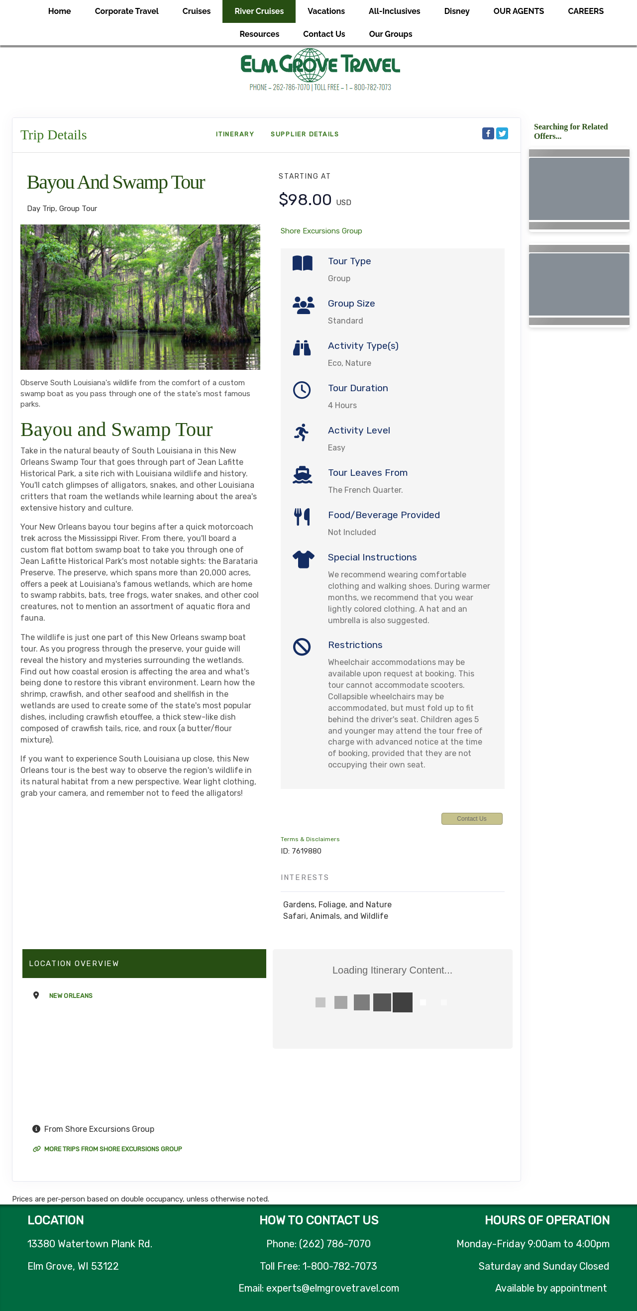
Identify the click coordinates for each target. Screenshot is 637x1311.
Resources (259, 34)
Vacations (326, 11)
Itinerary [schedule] (235, 134)
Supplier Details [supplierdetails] (305, 134)
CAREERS (586, 11)
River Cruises (259, 11)
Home (59, 11)
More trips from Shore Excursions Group (107, 1149)
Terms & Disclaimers (310, 839)
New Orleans (71, 995)
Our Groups (391, 34)
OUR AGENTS (519, 11)
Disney (457, 11)
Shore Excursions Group (321, 230)
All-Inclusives (395, 11)
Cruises (197, 11)
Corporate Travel (127, 11)
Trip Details (53, 134)
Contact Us (324, 34)
